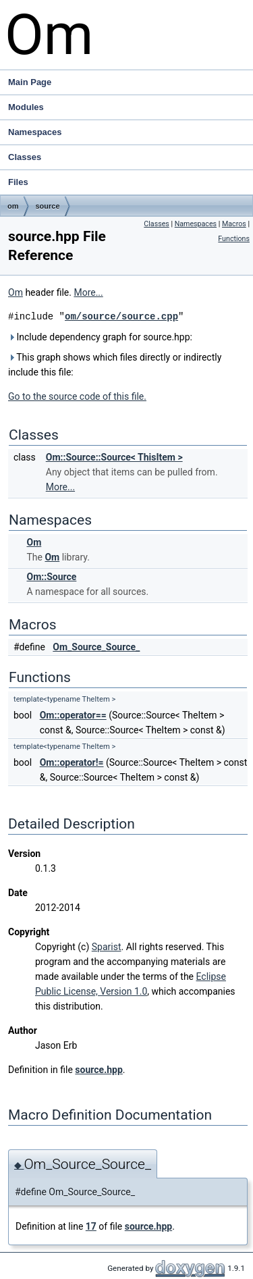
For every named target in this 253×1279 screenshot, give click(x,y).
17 (91, 1226)
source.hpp (98, 1069)
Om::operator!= (72, 762)
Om (15, 292)
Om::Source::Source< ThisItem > (114, 457)
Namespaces (129, 132)
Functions (234, 238)
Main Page (29, 82)
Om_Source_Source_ (96, 647)
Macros (234, 223)
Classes (129, 157)
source (48, 206)
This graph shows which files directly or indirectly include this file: (114, 364)
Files (129, 182)
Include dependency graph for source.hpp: (100, 337)
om (13, 206)
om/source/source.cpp (121, 316)
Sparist (106, 946)
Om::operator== (73, 715)
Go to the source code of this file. (77, 396)
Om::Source (51, 576)
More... (88, 292)
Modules (26, 107)
